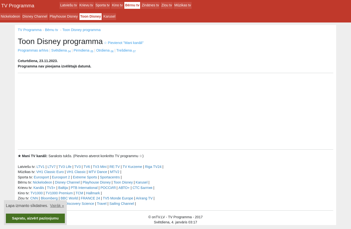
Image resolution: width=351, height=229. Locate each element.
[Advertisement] (175, 111)
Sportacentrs (110, 177)
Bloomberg (49, 198)
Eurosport (41, 177)
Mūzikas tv (182, 5)
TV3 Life (65, 167)
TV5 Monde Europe (118, 198)
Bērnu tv (132, 5)
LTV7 (52, 167)
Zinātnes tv (150, 5)
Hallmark (93, 193)
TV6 (87, 167)
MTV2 (114, 172)
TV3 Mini (100, 167)
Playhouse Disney (64, 16)
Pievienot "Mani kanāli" (124, 43)
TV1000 (36, 193)
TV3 (77, 167)
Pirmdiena (83, 50)
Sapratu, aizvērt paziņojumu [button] (35, 218)
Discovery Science (79, 204)
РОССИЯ (108, 188)
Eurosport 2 (61, 177)
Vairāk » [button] (57, 206)
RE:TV (114, 167)
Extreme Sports (85, 177)
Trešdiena (126, 50)
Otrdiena (105, 50)
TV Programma (17, 5)
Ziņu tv (166, 5)
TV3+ (51, 188)
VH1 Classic (76, 172)
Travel (102, 204)
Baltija (63, 188)
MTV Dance (98, 172)
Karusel (109, 16)
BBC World (69, 198)
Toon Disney (90, 16)
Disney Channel (34, 16)
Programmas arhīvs (33, 50)
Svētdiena (61, 50)
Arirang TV (144, 198)
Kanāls (38, 188)
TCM (79, 193)
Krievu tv (86, 5)
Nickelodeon (10, 16)
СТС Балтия (142, 188)
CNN (34, 198)
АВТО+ (124, 188)
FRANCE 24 (90, 198)
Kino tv (117, 5)
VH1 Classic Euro (50, 172)
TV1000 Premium (59, 193)
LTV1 (41, 167)
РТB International (84, 188)
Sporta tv (103, 5)
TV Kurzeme (132, 167)
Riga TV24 (153, 167)
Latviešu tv (68, 5)
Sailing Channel (121, 204)
